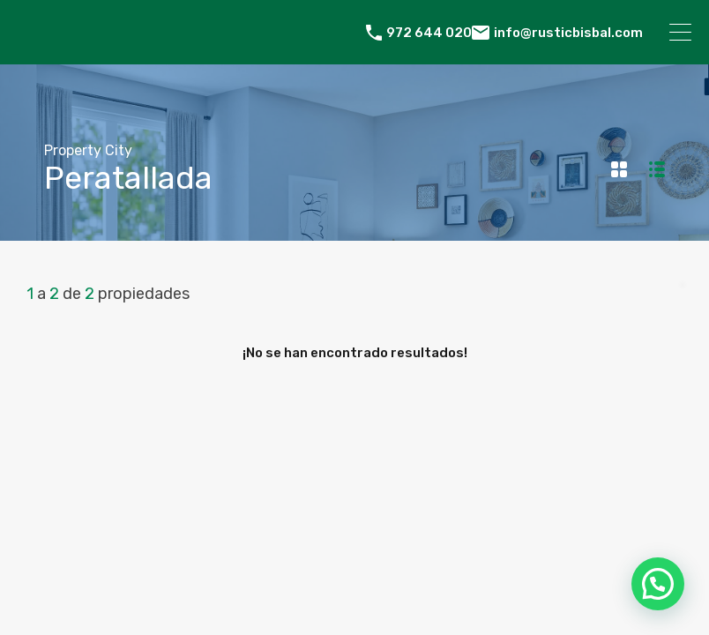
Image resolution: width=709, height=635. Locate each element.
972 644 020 (429, 33)
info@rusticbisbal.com (568, 33)
